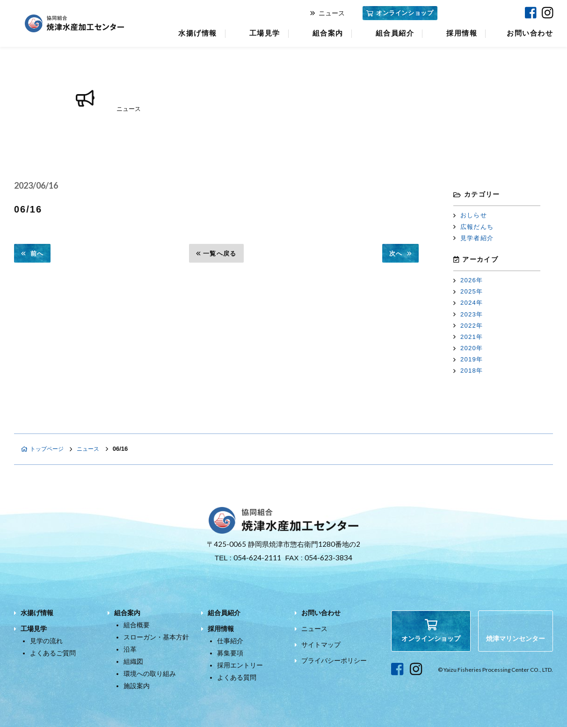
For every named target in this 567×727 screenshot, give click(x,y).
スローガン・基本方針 (156, 637)
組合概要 (137, 625)
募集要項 (230, 653)
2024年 (468, 302)
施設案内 (137, 686)
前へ (32, 253)
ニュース (327, 13)
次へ (400, 253)
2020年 (468, 348)
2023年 (468, 314)
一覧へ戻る (216, 253)
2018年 (468, 370)
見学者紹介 (473, 238)
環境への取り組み (150, 673)
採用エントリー (240, 665)
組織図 (133, 661)
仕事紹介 (230, 641)
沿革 (130, 649)
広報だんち (473, 226)
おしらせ (470, 215)
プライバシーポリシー (334, 660)
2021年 (468, 336)
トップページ (44, 448)
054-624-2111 (257, 557)
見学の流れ (46, 641)
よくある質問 (236, 677)
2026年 (468, 280)
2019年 (468, 359)
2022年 (468, 325)
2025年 (468, 291)
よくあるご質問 (53, 653)
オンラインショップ (399, 12)
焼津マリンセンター (480, 12)
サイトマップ (321, 644)
